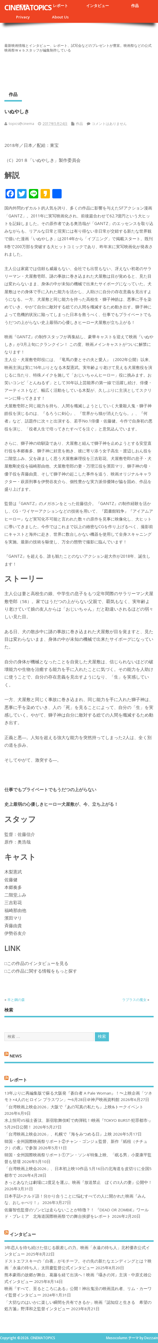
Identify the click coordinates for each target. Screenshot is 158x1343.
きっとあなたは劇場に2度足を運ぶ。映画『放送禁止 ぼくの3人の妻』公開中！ (78, 1182)
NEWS (16, 1056)
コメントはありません (109, 123)
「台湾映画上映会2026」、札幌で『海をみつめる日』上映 (58, 1134)
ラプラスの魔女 (134, 999)
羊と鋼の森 (16, 999)
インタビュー (97, 5)
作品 (135, 5)
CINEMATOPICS (27, 7)
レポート (60, 5)
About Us (60, 17)
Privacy (23, 17)
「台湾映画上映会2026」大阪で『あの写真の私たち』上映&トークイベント (73, 1107)
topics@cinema (21, 123)
